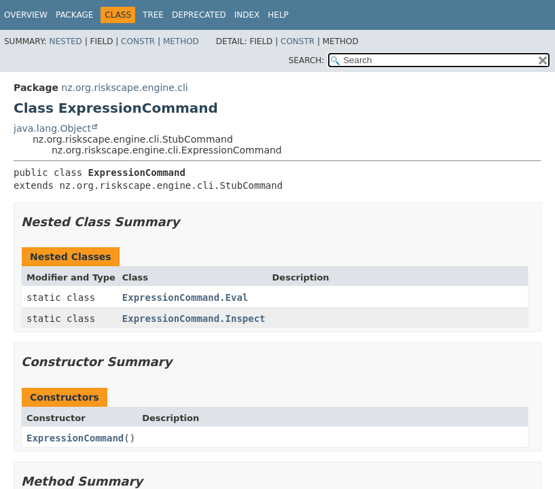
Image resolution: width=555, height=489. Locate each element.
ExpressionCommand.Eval (185, 297)
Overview (26, 15)
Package (74, 15)
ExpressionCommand (75, 438)
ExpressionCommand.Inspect (194, 318)
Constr (138, 41)
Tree (153, 15)
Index (247, 15)
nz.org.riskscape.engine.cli (124, 87)
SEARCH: (307, 60)
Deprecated (199, 15)
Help (278, 15)
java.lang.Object (52, 128)
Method (181, 41)
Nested (65, 41)
